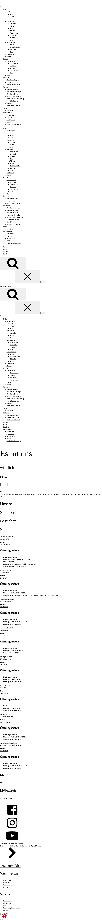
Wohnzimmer (11, 31)
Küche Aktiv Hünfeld (13, 106)
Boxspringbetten (15, 47)
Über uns (6, 77)
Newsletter (10, 110)
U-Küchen (13, 68)
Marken (9, 56)
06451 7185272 (5, 722)
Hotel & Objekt (7, 113)
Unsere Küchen (11, 61)
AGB (4, 905)
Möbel (5, 9)
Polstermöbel (11, 12)
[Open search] (13, 263)
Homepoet (6, 910)
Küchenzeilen (14, 63)
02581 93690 (4, 607)
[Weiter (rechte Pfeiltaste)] (2, 919)
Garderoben (10, 54)
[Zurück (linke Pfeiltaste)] (0, 919)
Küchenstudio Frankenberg (15, 99)
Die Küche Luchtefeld (13, 101)
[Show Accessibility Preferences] (4, 915)
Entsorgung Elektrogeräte (11, 908)
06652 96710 (4, 578)
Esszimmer (10, 21)
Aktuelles (6, 252)
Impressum (7, 901)
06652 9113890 (5, 544)
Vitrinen (12, 38)
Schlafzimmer (11, 42)
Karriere (5, 249)
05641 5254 (4, 693)
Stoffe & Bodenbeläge (14, 124)
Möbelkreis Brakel (12, 94)
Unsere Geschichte (13, 82)
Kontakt (5, 247)
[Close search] (27, 276)
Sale (11, 19)
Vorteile (5, 108)
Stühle (12, 26)
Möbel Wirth (10, 103)
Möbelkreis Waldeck (13, 89)
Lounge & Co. (11, 120)
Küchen (5, 59)
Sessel (12, 17)
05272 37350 (4, 636)
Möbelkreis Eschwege (14, 91)
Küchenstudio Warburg (14, 96)
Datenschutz (7, 903)
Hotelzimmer (11, 115)
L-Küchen (13, 66)
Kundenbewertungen (13, 84)
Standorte (6, 87)
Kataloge (6, 254)
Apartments (10, 117)
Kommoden (13, 35)
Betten (12, 45)
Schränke (13, 49)
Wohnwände (14, 33)
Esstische (13, 24)
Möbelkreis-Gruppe (13, 80)
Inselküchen (14, 70)
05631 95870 (4, 751)
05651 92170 (4, 664)
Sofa (11, 14)
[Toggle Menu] (0, 6)
